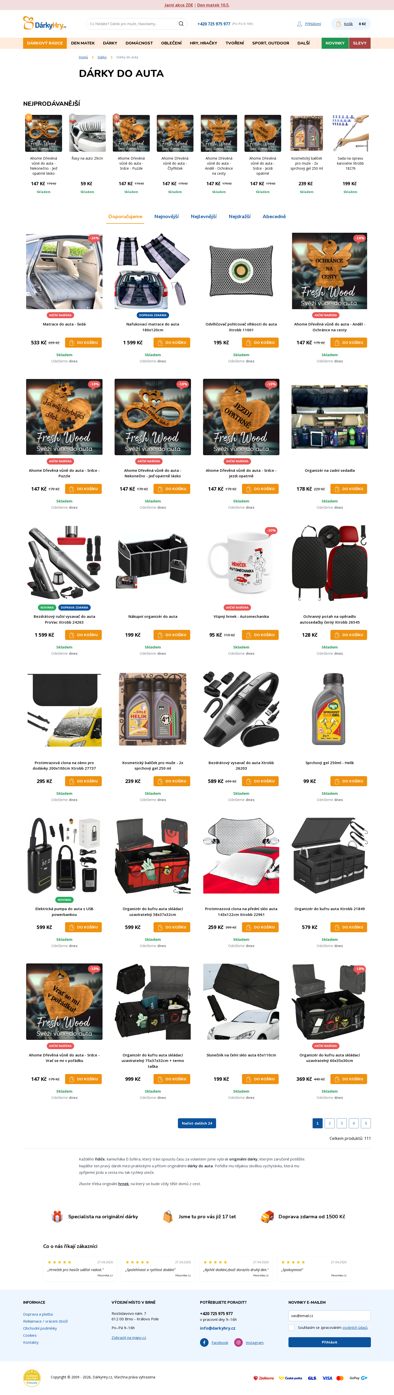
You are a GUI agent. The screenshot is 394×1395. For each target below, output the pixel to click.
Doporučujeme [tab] (125, 216)
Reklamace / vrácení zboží (45, 1321)
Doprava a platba (38, 1314)
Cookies (30, 1335)
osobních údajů (355, 1327)
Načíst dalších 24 (197, 1123)
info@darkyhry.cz (217, 1328)
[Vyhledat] (182, 24)
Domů (83, 57)
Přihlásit (329, 1342)
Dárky (102, 57)
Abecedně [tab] (274, 216)
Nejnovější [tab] (166, 216)
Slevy (360, 43)
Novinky (335, 43)
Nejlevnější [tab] (204, 216)
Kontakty (31, 1342)
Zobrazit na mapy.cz (129, 1337)
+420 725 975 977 (214, 24)
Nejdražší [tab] (240, 216)
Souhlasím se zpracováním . (333, 1327)
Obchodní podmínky (40, 1328)
